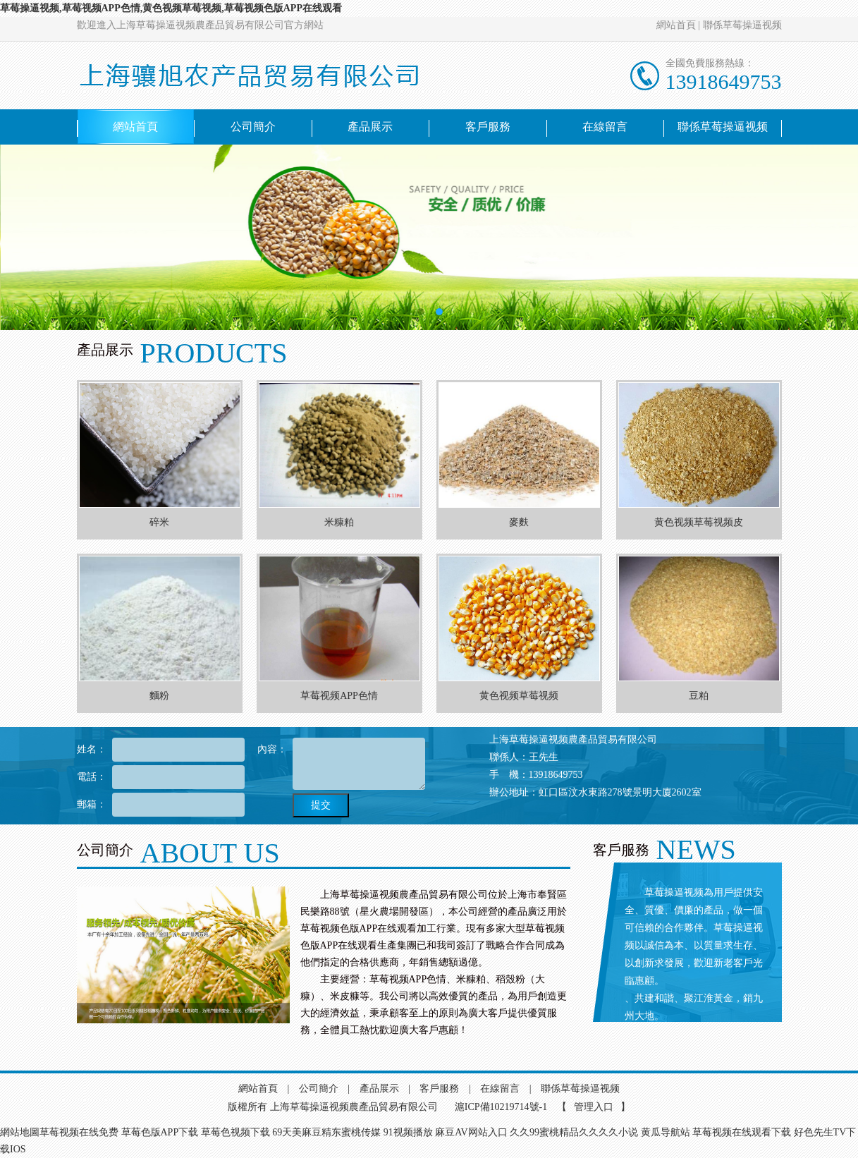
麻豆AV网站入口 (471, 1132)
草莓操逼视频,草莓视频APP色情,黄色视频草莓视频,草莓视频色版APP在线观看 (171, 8)
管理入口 (593, 1107)
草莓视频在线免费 (78, 1132)
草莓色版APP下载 (160, 1132)
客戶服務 (487, 127)
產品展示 (370, 127)
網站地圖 (19, 1132)
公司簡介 (253, 127)
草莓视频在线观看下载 (741, 1132)
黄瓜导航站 (665, 1132)
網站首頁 (676, 25)
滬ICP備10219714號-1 (501, 1107)
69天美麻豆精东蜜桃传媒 (326, 1132)
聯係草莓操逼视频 (742, 25)
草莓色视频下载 (235, 1132)
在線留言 (604, 127)
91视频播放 (408, 1132)
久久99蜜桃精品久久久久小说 (574, 1132)
